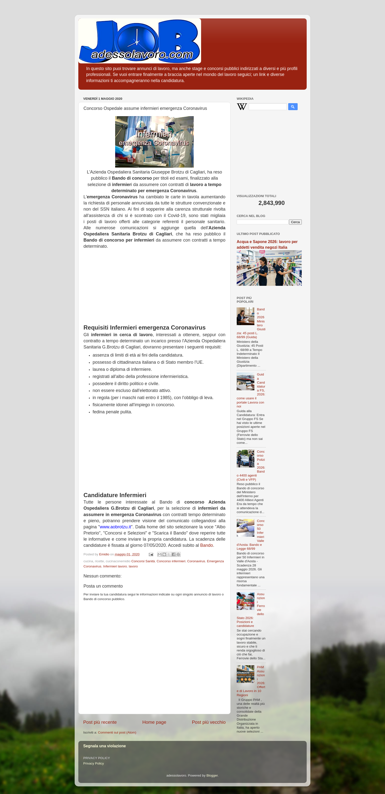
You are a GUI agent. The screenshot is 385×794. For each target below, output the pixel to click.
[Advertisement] (154, 289)
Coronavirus (196, 561)
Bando (206, 545)
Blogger (212, 775)
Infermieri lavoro (115, 566)
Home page (154, 722)
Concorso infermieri (171, 561)
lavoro (133, 566)
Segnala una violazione (104, 746)
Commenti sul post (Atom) (117, 732)
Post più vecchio (209, 722)
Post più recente (100, 722)
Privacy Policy (93, 763)
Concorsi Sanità (143, 561)
